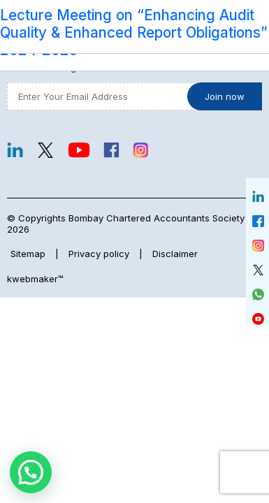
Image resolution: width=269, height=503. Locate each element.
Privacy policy (98, 253)
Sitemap (27, 253)
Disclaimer (175, 253)
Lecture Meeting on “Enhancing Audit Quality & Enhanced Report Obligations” (134, 23)
